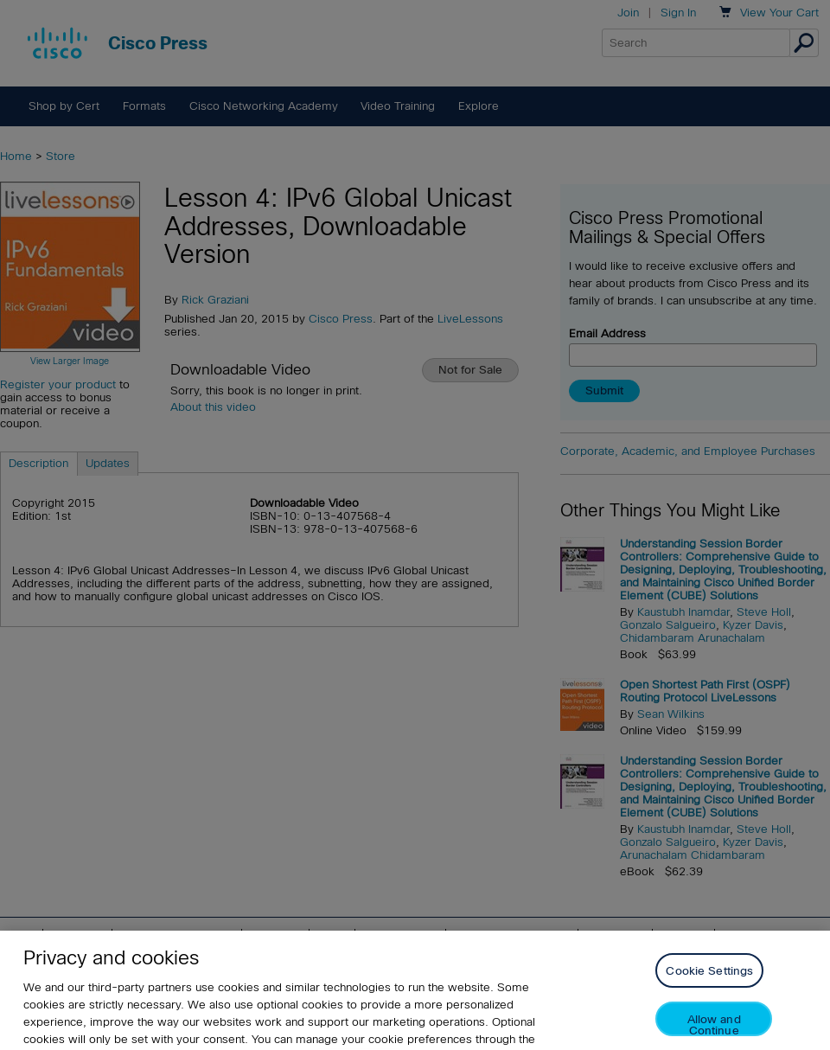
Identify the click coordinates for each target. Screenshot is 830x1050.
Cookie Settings (709, 981)
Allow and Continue (714, 1035)
